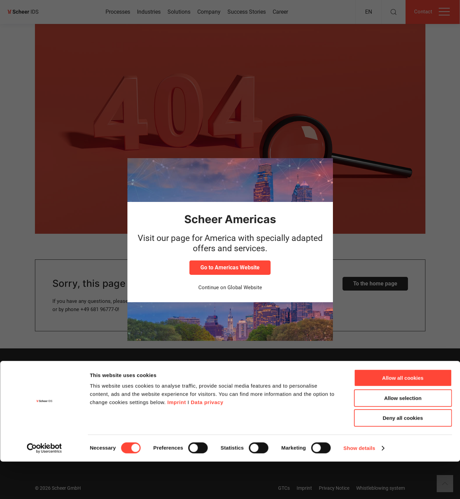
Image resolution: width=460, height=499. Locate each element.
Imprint (176, 440)
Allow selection (402, 435)
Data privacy (207, 440)
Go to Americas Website (230, 267)
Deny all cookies (403, 455)
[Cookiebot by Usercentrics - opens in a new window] (44, 486)
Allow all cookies (403, 415)
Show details (359, 485)
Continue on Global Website (230, 287)
